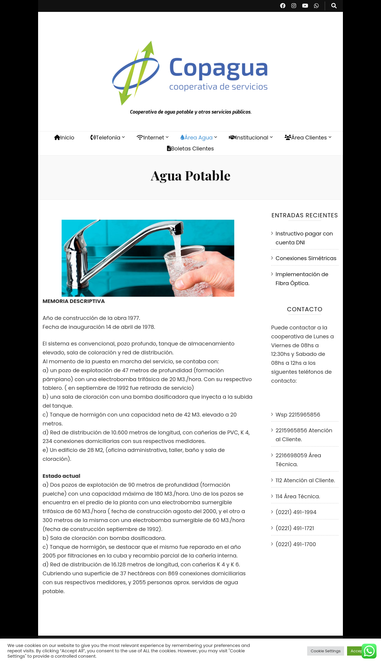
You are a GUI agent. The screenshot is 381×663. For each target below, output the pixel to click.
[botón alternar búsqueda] (334, 5)
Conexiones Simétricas (306, 258)
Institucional (248, 137)
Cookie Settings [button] (326, 651)
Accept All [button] (360, 651)
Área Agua (196, 137)
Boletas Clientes (190, 148)
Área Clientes (306, 137)
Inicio (64, 137)
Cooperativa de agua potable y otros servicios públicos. (191, 112)
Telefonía (105, 137)
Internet (150, 137)
